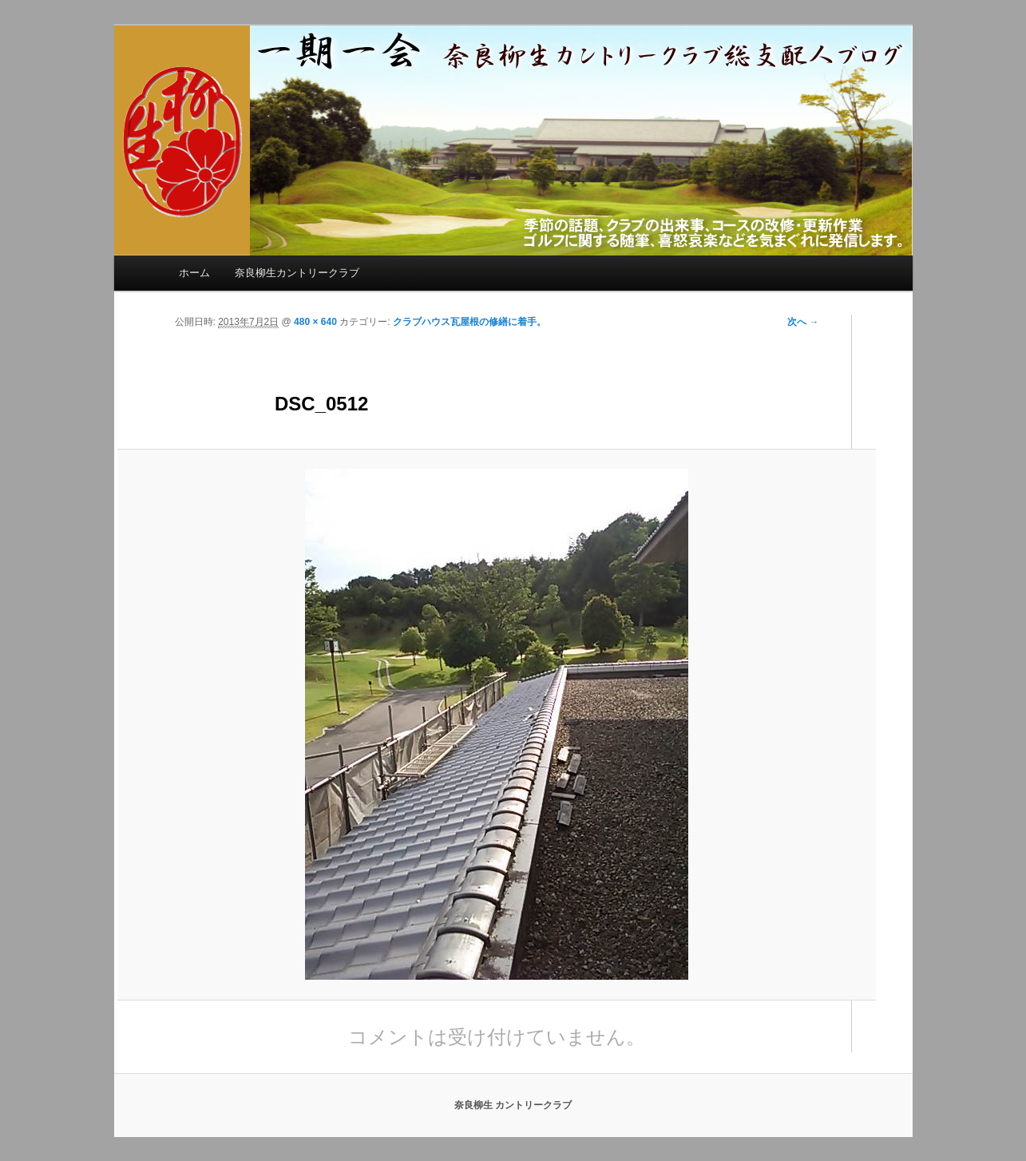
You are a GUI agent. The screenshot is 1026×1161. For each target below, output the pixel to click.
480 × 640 (315, 321)
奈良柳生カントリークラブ (297, 273)
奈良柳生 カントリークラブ (513, 1105)
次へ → (802, 321)
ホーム (194, 273)
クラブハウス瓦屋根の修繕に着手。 (469, 321)
